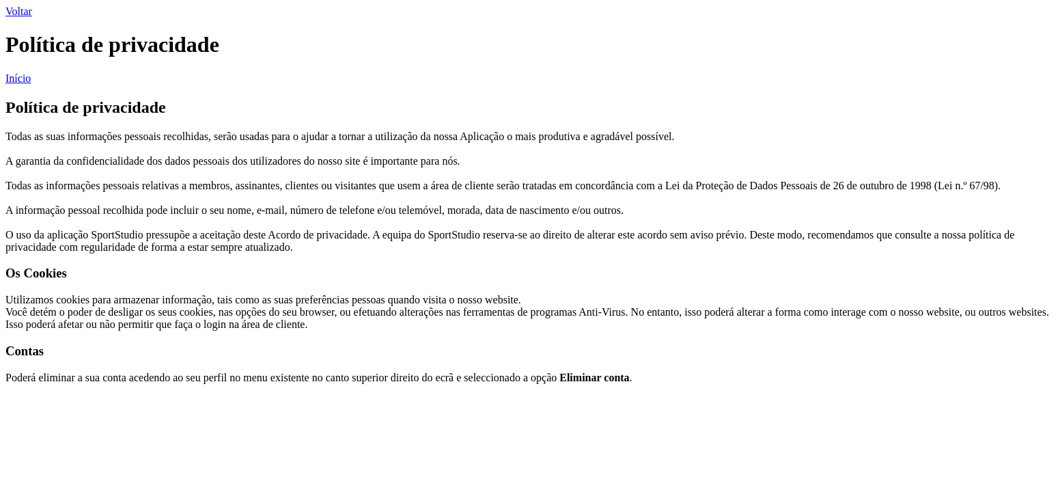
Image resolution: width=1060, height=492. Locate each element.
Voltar (18, 11)
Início (18, 78)
